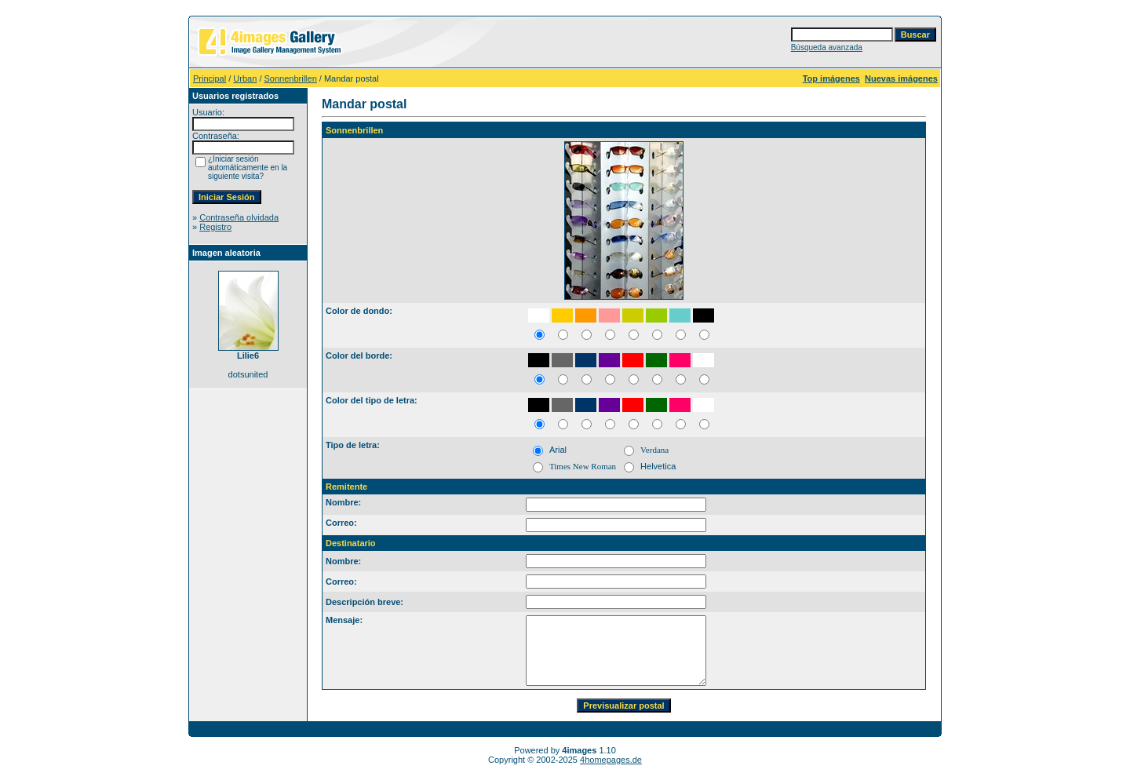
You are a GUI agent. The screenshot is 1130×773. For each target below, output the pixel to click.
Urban (245, 78)
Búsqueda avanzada (826, 47)
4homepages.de (611, 759)
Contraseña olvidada (239, 217)
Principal (209, 78)
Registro (215, 227)
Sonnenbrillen (290, 78)
